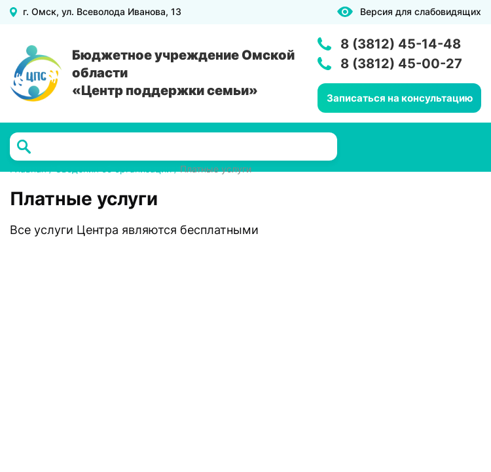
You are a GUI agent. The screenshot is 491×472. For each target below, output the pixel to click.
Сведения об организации (113, 168)
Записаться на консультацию (400, 98)
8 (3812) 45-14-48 (400, 44)
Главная (28, 168)
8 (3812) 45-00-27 (401, 63)
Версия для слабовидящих (420, 12)
